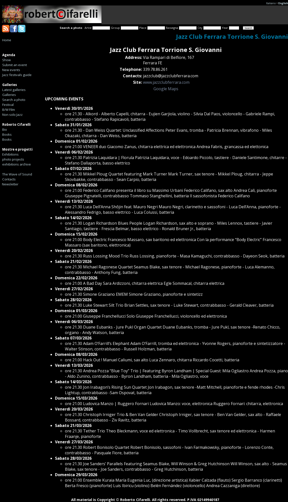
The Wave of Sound (17, 174)
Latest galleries (14, 89)
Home (6, 40)
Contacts (9, 179)
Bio (4, 129)
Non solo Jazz (12, 114)
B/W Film (8, 109)
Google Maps (165, 88)
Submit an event (14, 65)
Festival (8, 104)
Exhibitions (10, 154)
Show (6, 60)
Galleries (9, 94)
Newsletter (10, 184)
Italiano (271, 3)
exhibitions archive (16, 164)
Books (7, 134)
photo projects (13, 159)
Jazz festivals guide (17, 75)
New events (11, 70)
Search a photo (13, 99)
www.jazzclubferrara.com (166, 82)
